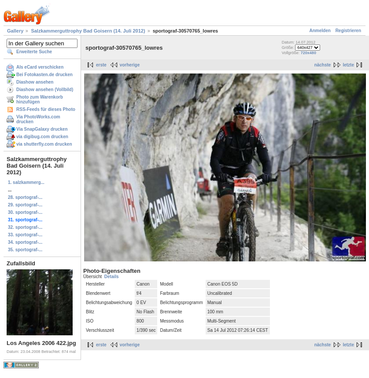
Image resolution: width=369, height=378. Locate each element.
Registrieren (348, 30)
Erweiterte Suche (34, 51)
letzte (348, 64)
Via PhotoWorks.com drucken (38, 119)
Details (111, 276)
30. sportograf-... (25, 212)
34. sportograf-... (25, 242)
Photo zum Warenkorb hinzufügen (39, 99)
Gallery (15, 30)
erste (101, 64)
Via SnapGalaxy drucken (42, 129)
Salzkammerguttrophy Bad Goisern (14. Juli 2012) (88, 30)
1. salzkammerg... (26, 182)
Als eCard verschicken (39, 67)
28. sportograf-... (25, 197)
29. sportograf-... (25, 204)
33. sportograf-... (25, 234)
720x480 (308, 53)
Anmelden (320, 30)
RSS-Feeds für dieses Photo (45, 109)
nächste (322, 64)
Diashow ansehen (34, 82)
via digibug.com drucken (42, 136)
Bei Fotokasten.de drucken (44, 74)
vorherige (130, 64)
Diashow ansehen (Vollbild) (44, 89)
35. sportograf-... (25, 249)
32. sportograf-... (25, 227)
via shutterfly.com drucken (44, 144)
